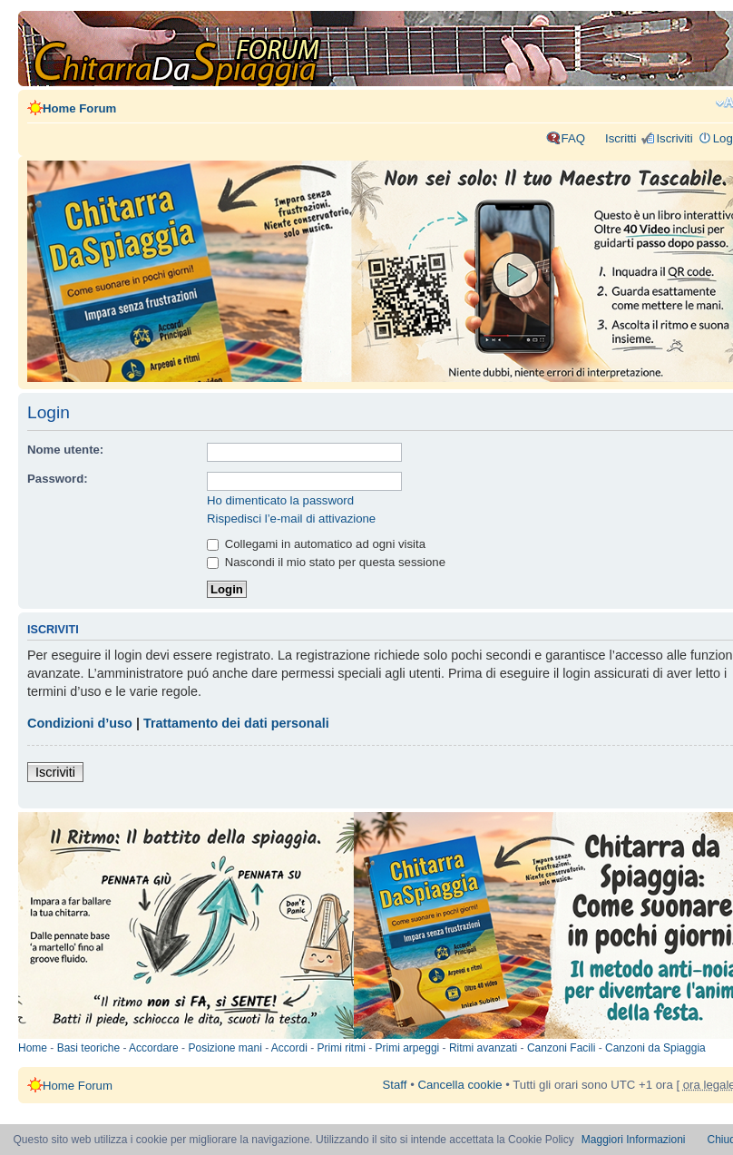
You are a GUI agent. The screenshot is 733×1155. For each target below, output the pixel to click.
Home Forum (79, 108)
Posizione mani (224, 1048)
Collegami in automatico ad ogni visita (316, 544)
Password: (57, 478)
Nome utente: (65, 449)
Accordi (289, 1048)
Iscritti (620, 138)
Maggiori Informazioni (634, 1139)
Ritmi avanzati (483, 1048)
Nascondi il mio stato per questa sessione (326, 562)
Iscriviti (674, 138)
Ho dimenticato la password (280, 500)
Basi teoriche (88, 1048)
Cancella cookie (459, 1084)
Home (32, 1048)
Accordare (154, 1048)
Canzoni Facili (561, 1048)
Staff (395, 1084)
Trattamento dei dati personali (236, 723)
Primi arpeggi (408, 1048)
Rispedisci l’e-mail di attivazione (291, 518)
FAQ (573, 138)
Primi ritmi (342, 1048)
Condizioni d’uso (79, 723)
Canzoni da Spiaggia (655, 1048)
